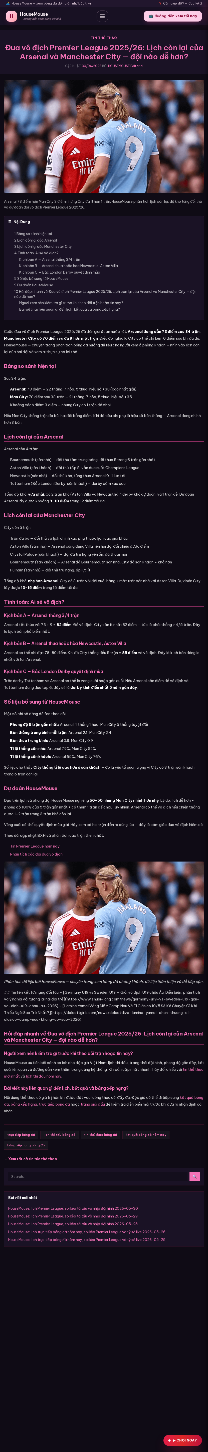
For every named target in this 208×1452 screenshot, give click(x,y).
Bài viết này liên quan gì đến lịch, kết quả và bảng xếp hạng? (69, 309)
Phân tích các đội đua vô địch (36, 854)
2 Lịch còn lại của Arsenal (35, 240)
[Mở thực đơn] (102, 16)
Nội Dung (19, 221)
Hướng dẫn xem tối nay (173, 16)
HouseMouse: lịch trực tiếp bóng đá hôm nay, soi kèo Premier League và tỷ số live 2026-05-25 (86, 1239)
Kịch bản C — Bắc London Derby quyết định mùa (59, 272)
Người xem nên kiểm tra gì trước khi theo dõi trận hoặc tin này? (71, 303)
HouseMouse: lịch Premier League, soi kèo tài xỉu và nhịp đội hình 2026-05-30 (73, 1208)
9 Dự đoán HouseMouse (33, 285)
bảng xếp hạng (24, 1104)
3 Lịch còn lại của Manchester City (43, 246)
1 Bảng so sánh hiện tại (33, 234)
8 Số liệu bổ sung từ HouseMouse (41, 278)
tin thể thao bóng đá (100, 1135)
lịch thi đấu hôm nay (43, 1076)
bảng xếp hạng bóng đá (26, 1145)
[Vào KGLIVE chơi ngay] (182, 1440)
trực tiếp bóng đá (54, 1104)
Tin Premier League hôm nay (35, 846)
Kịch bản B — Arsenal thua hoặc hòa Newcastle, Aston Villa (68, 266)
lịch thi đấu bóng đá (60, 1135)
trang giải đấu (93, 1104)
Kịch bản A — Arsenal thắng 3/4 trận (49, 259)
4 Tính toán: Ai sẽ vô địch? (36, 253)
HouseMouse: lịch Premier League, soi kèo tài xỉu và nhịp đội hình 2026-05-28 (73, 1224)
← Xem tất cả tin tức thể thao (30, 1159)
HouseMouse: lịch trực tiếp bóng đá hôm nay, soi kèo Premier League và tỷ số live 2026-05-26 (86, 1232)
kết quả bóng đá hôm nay (146, 1135)
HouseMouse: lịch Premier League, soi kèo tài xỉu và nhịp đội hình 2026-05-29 (73, 1216)
